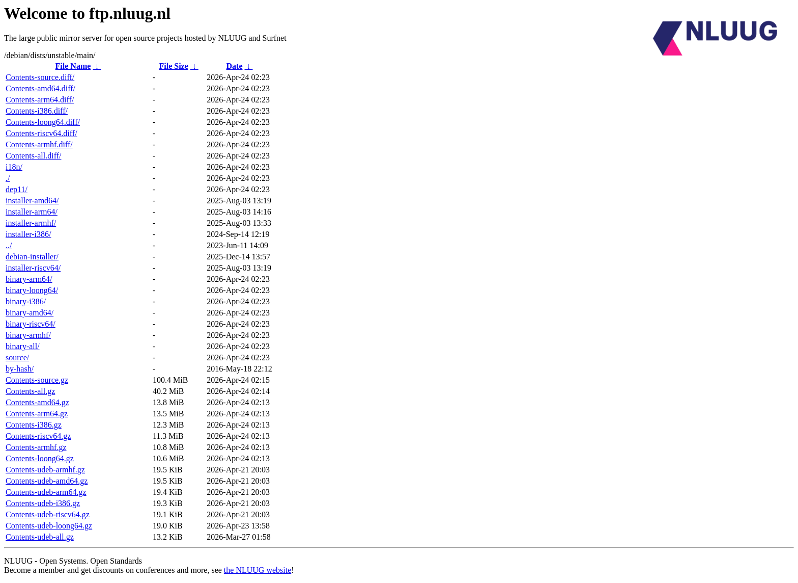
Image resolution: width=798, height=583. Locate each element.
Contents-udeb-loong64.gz (49, 525)
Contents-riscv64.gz (38, 436)
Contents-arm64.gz (37, 413)
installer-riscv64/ (33, 267)
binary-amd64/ (29, 312)
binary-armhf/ (28, 335)
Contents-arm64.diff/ (40, 99)
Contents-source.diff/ (40, 77)
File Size (173, 66)
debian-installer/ (32, 256)
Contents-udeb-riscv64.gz (48, 514)
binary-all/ (23, 346)
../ (9, 245)
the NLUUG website (257, 570)
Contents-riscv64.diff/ (41, 133)
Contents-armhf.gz (36, 447)
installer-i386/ (28, 234)
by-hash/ (20, 368)
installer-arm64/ (32, 211)
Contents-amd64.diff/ (40, 88)
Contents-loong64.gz (40, 458)
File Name (73, 66)
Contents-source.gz (37, 380)
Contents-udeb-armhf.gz (45, 469)
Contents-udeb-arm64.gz (46, 492)
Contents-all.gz (30, 391)
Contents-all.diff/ (33, 155)
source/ (17, 357)
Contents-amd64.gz (37, 402)
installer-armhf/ (31, 223)
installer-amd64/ (32, 200)
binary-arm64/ (29, 279)
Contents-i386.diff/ (37, 111)
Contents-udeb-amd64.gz (47, 480)
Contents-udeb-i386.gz (43, 503)
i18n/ (14, 167)
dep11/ (16, 189)
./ (8, 178)
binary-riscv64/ (30, 324)
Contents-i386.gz (34, 424)
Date (234, 66)
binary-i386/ (26, 301)
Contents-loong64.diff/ (43, 122)
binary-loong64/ (32, 290)
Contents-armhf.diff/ (39, 144)
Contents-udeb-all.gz (40, 537)
